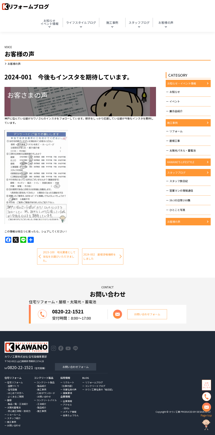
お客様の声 (165, 22)
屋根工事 (174, 141)
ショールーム (14, 414)
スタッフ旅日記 (178, 181)
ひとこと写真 (177, 210)
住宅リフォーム (15, 382)
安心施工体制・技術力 (19, 411)
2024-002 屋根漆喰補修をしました (99, 256)
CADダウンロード (46, 393)
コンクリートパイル (47, 400)
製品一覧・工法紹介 (18, 403)
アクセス (67, 404)
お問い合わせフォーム (75, 367)
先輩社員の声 (69, 389)
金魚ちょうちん (71, 415)
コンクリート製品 (46, 382)
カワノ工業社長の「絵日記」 (99, 389)
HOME (187, 17)
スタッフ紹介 (14, 418)
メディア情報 (69, 411)
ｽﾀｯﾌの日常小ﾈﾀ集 (179, 200)
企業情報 (67, 401)
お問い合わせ (14, 425)
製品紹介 (41, 385)
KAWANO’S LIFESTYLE (180, 162)
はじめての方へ (16, 393)
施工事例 (112, 22)
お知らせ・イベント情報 (181, 83)
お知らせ (49, 22)
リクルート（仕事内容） (67, 384)
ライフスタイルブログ (81, 22)
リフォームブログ (94, 382)
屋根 (9, 400)
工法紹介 (41, 403)
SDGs (66, 408)
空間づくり (13, 385)
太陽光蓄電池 (14, 407)
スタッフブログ (139, 22)
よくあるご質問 (16, 396)
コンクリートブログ (95, 385)
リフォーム (176, 131)
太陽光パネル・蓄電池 (182, 150)
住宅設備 (12, 389)
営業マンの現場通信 (181, 190)
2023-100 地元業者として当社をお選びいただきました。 (59, 256)
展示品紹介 (176, 111)
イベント (174, 101)
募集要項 (67, 393)
